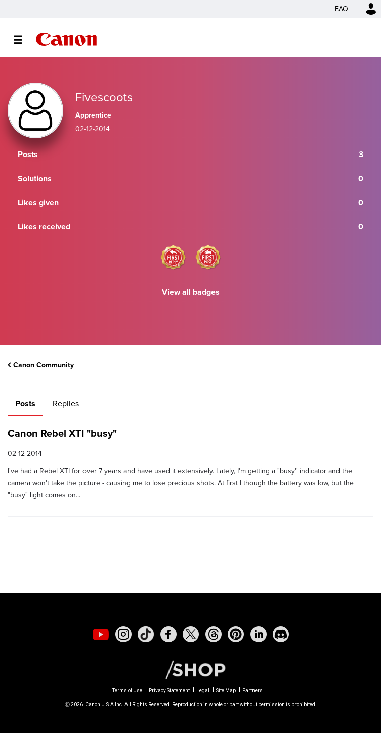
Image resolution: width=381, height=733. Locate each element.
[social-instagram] (123, 634)
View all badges (191, 292)
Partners (252, 690)
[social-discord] (281, 634)
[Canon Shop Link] (190, 669)
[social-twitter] (191, 634)
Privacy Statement (169, 690)
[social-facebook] (168, 634)
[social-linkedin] (258, 634)
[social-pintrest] (236, 634)
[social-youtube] (101, 634)
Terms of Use (127, 690)
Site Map (226, 690)
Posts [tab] (25, 403)
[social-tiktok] (146, 634)
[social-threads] (213, 634)
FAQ (341, 9)
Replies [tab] (66, 403)
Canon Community (66, 39)
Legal (202, 690)
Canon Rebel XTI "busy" (62, 433)
